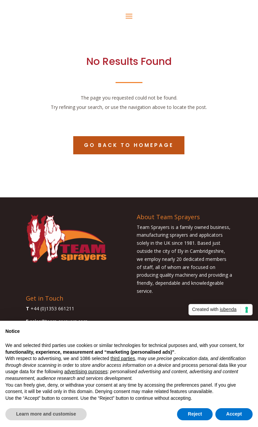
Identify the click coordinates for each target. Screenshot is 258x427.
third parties (123, 358)
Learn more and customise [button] (46, 414)
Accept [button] (234, 414)
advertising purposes (86, 371)
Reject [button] (195, 414)
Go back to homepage (129, 145)
